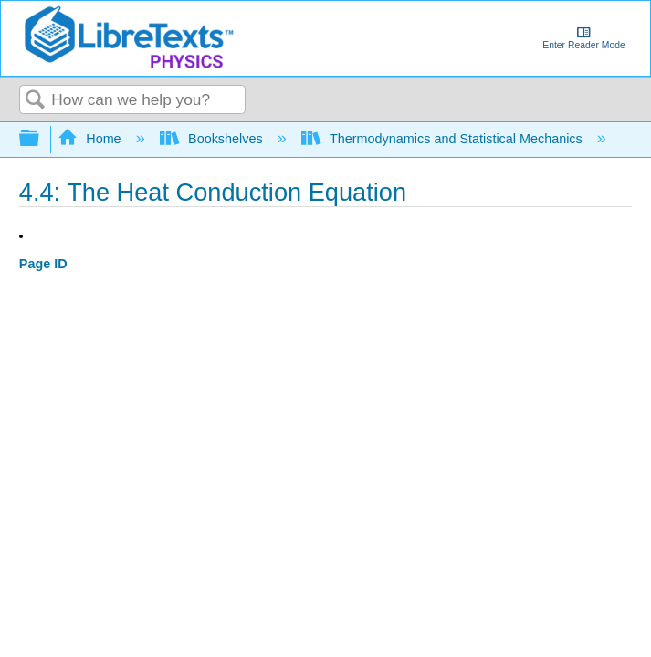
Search (35, 101)
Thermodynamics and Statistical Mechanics (443, 138)
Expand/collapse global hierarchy (41, 139)
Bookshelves (213, 138)
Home (91, 138)
